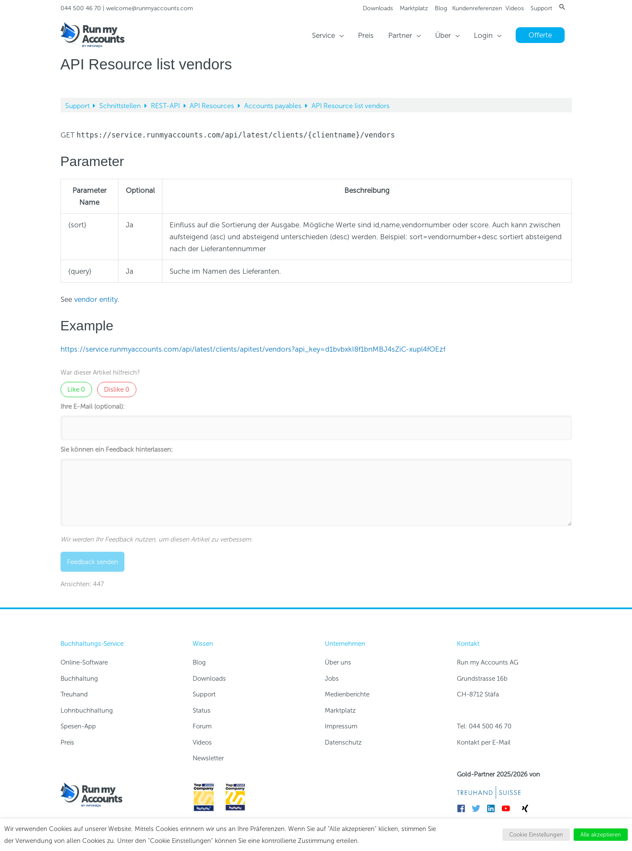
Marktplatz (414, 8)
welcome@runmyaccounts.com (149, 8)
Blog (441, 8)
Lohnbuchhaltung (87, 710)
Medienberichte (347, 694)
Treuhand (74, 694)
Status (202, 710)
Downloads (378, 8)
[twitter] (478, 808)
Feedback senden (92, 562)
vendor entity (96, 299)
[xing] (526, 808)
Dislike (117, 389)
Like (76, 389)
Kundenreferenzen (477, 8)
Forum (202, 726)
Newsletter (208, 758)
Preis (67, 742)
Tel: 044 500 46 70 (484, 726)
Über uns (338, 662)
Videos (514, 8)
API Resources (213, 106)
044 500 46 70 (81, 8)
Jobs (332, 678)
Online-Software (84, 662)
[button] (562, 7)
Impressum (341, 726)
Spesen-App (78, 726)
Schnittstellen (120, 106)
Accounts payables (273, 106)
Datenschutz (343, 742)
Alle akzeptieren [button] (600, 834)
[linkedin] (493, 808)
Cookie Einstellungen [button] (536, 834)
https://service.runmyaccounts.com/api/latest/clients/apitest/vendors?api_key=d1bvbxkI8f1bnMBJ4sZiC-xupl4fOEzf (253, 349)
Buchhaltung (79, 678)
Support (541, 8)
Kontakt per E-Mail (484, 742)
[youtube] (508, 808)
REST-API (166, 106)
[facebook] (463, 808)
